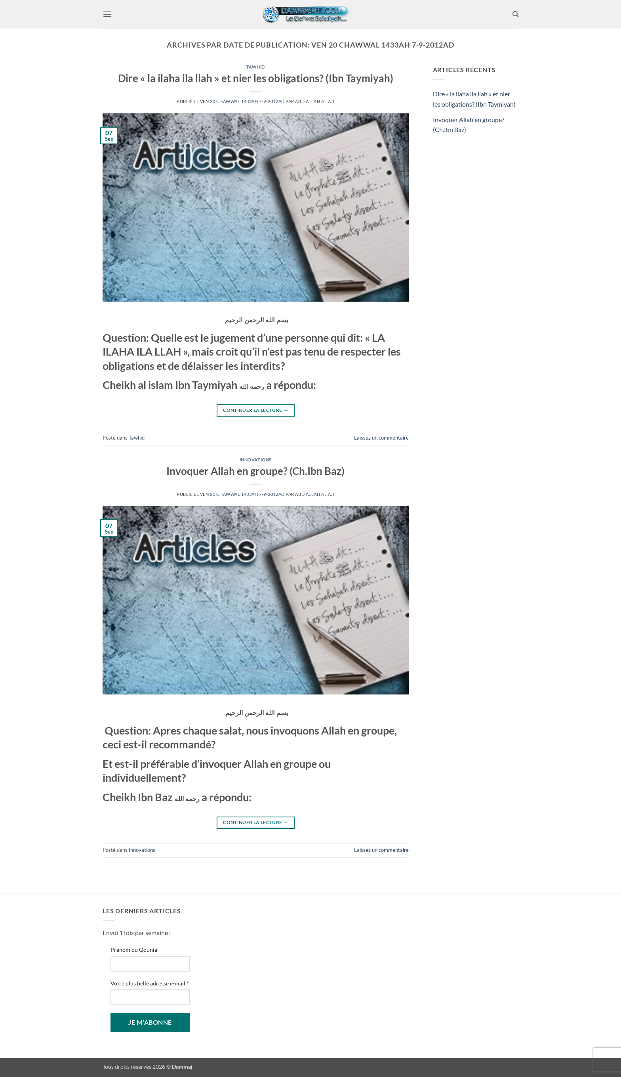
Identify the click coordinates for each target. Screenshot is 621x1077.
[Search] (515, 14)
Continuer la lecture (255, 410)
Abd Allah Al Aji (314, 101)
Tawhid (255, 66)
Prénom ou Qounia (133, 949)
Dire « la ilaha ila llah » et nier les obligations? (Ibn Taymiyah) (255, 78)
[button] (107, 14)
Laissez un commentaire (381, 437)
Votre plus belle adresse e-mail (149, 983)
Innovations (256, 459)
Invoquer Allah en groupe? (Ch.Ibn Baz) (255, 471)
